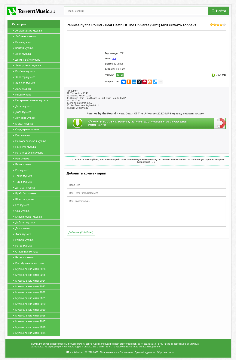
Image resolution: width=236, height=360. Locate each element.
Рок (114, 58)
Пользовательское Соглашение (116, 352)
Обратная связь (165, 352)
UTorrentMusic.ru (74, 352)
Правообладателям (145, 352)
